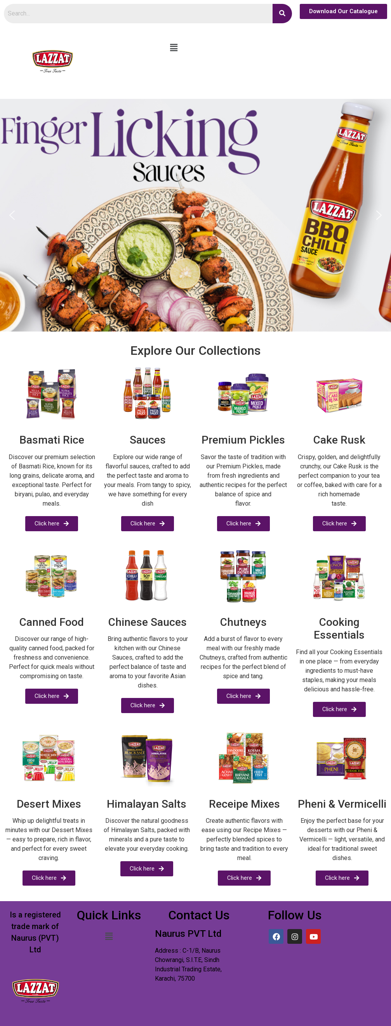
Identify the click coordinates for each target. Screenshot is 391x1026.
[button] (173, 47)
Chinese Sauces (147, 622)
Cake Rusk (339, 440)
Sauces (148, 440)
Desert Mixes (49, 804)
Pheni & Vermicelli (342, 804)
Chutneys (243, 622)
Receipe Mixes (244, 804)
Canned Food (51, 622)
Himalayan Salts (146, 804)
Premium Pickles (243, 440)
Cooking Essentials (339, 629)
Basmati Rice (51, 440)
